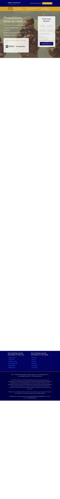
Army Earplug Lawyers (37, 376)
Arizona (34, 361)
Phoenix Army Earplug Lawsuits (18, 9)
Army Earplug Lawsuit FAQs (24, 376)
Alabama (34, 357)
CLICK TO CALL (47, 3)
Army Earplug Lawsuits (43, 374)
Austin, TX (11, 359)
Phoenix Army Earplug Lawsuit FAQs (32, 9)
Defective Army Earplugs (20, 374)
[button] (10, 50)
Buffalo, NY (11, 367)
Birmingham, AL (13, 363)
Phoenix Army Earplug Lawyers (45, 9)
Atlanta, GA (11, 357)
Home (10, 8)
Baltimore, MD (12, 361)
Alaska (34, 359)
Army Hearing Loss (32, 374)
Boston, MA (11, 365)
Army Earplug (14, 3)
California (35, 365)
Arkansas (34, 363)
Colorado (34, 367)
